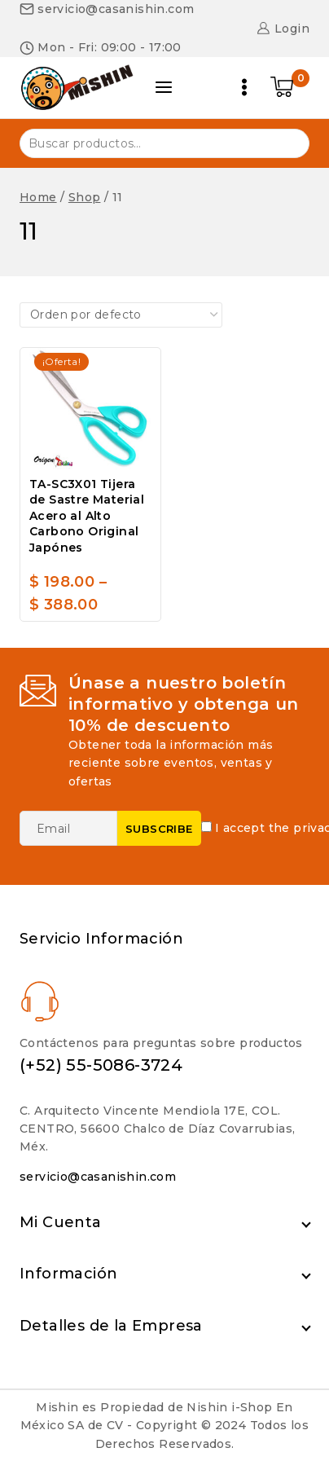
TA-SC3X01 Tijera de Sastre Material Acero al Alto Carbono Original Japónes (86, 516)
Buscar (287, 142)
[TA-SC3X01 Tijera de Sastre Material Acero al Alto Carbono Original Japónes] (90, 409)
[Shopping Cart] (289, 87)
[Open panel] (164, 87)
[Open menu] (244, 87)
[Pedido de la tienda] (121, 314)
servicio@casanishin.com (98, 1176)
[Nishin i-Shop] (77, 87)
